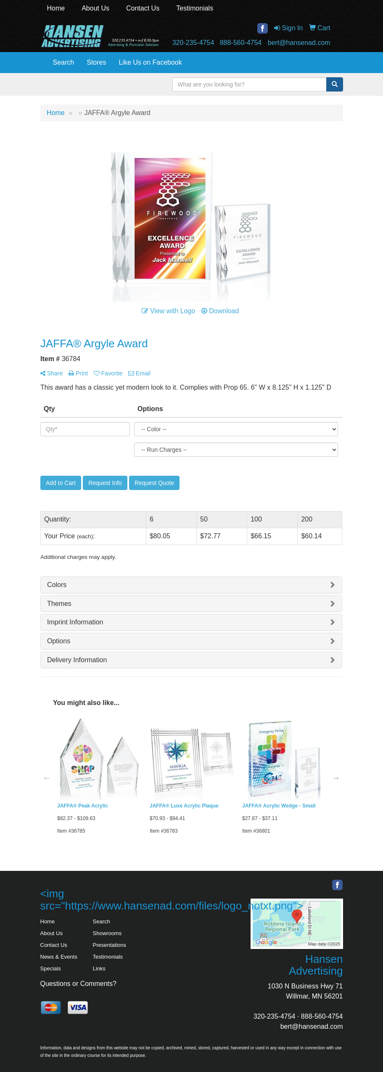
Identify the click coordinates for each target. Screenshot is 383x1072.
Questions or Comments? (78, 983)
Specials (50, 968)
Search (63, 62)
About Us (95, 8)
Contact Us (142, 8)
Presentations (110, 945)
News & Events (58, 957)
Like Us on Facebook (150, 62)
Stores (96, 62)
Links (99, 968)
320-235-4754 (193, 42)
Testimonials (194, 8)
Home (56, 8)
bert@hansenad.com (299, 42)
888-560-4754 (241, 42)
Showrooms (107, 933)
